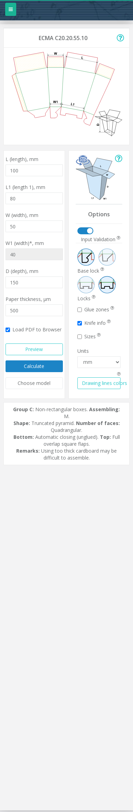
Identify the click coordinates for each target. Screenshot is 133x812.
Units (83, 351)
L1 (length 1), (25, 187)
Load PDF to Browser (33, 329)
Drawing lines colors (101, 383)
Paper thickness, (28, 299)
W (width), (22, 215)
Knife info (94, 323)
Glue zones (95, 309)
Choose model (34, 383)
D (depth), (22, 271)
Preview (34, 349)
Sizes (89, 336)
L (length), (22, 159)
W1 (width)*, (25, 243)
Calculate (34, 366)
